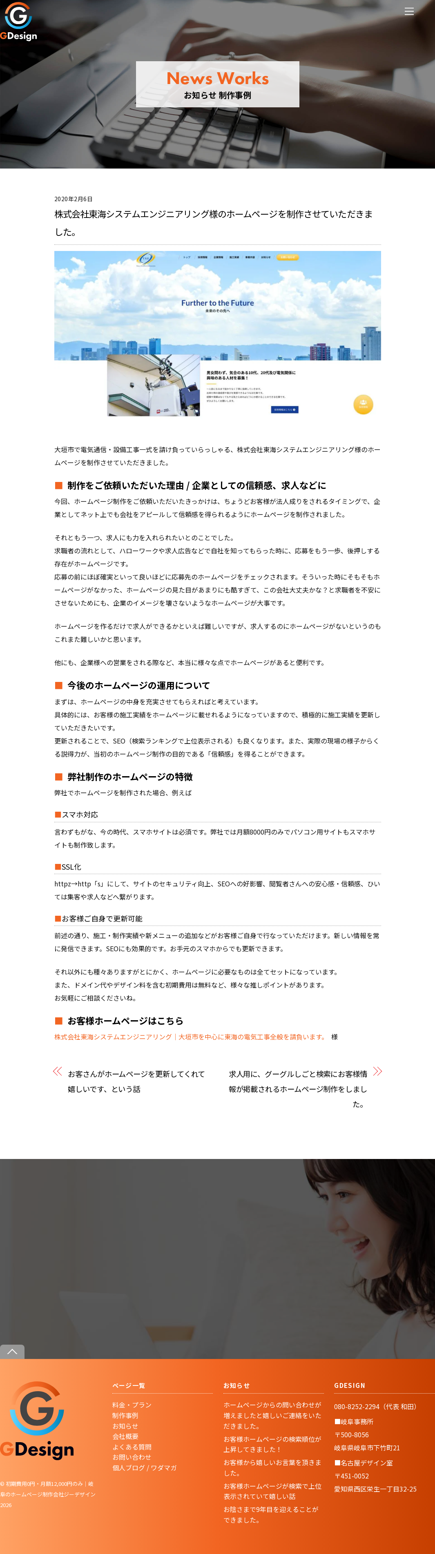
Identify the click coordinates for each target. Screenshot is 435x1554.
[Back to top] (12, 1352)
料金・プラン (132, 1405)
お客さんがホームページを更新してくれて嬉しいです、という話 (136, 1081)
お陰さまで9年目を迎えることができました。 (271, 1514)
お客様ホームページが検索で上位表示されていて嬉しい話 (272, 1491)
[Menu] (409, 11)
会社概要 (125, 1436)
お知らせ (125, 1426)
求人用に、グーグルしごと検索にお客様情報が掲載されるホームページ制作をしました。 (298, 1088)
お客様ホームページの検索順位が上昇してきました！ (272, 1444)
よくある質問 (132, 1447)
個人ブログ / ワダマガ (144, 1467)
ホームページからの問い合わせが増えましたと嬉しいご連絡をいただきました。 (272, 1415)
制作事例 (125, 1415)
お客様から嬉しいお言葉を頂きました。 (272, 1467)
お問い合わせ (132, 1457)
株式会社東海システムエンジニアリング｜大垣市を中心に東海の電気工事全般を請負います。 (189, 1036)
